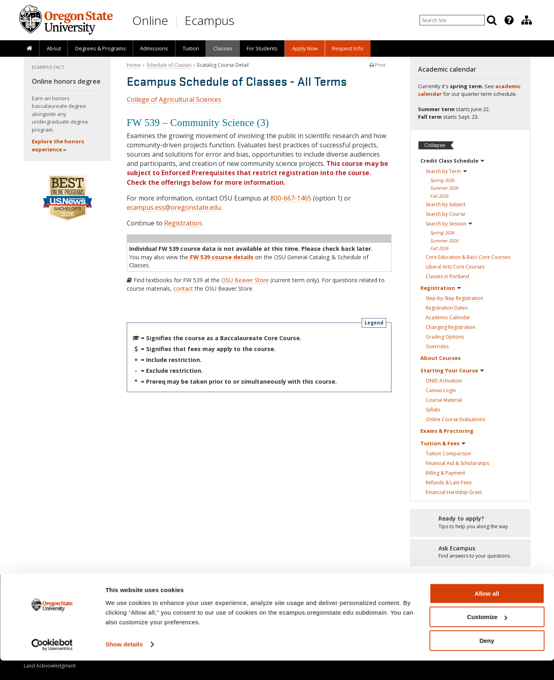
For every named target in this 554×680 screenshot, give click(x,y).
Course (444, 400)
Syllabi (433, 409)
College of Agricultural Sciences (174, 99)
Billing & (445, 472)
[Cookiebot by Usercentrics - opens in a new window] (52, 664)
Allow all (487, 613)
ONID (444, 380)
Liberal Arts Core (455, 266)
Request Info (347, 48)
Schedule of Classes (169, 65)
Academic (448, 317)
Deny (487, 660)
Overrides (437, 346)
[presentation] (508, 20)
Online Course (455, 419)
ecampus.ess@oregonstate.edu (174, 207)
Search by (446, 171)
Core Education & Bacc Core (468, 257)
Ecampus (209, 20)
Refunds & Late (449, 482)
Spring (442, 180)
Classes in (447, 276)
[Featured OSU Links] (509, 20)
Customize (487, 636)
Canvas (441, 390)
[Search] (491, 20)
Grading (445, 336)
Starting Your (452, 370)
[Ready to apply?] (470, 522)
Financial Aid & (457, 463)
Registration (183, 223)
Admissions (154, 48)
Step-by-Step (454, 298)
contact (183, 288)
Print (377, 65)
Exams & (447, 430)
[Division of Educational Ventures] (527, 20)
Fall (439, 196)
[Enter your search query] (452, 20)
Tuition (191, 48)
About (54, 48)
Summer (444, 188)
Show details (124, 663)
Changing (451, 327)
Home (134, 65)
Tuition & (442, 443)
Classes (223, 48)
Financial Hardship (454, 492)
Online (150, 20)
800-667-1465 (290, 198)
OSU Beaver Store (245, 280)
